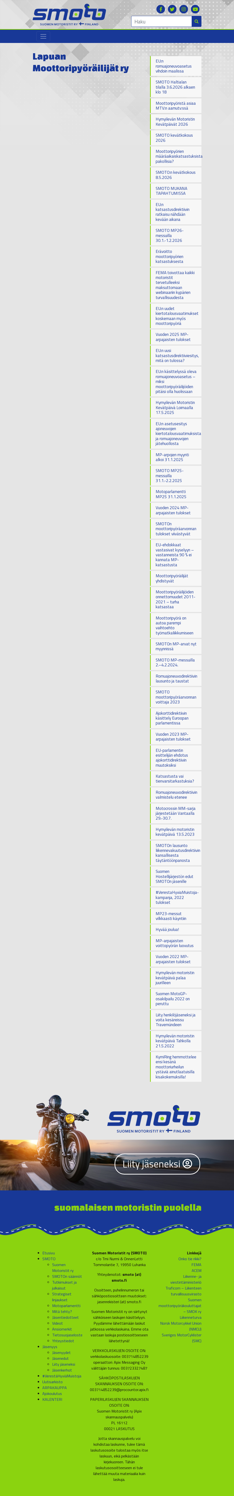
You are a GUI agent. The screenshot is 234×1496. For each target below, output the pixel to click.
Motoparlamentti (66, 1306)
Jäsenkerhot (62, 1370)
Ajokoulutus (52, 1393)
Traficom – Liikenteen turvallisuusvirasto (183, 1291)
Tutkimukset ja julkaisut (64, 1285)
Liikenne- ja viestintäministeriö (185, 1279)
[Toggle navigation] (43, 36)
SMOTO (49, 1259)
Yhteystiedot (63, 1341)
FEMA (196, 1265)
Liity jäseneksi (157, 1163)
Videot (57, 1323)
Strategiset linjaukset (61, 1297)
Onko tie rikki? (189, 1259)
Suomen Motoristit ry (63, 1267)
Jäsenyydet (61, 1352)
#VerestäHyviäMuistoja (61, 1376)
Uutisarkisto (52, 1382)
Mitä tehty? (62, 1311)
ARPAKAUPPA (54, 1388)
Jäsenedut (60, 1358)
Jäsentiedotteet (65, 1317)
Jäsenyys (49, 1347)
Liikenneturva (190, 1317)
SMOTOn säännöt (67, 1276)
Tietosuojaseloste (67, 1335)
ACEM (196, 1270)
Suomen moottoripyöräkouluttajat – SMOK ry (180, 1305)
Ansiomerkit (62, 1329)
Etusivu (48, 1253)
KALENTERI (52, 1399)
